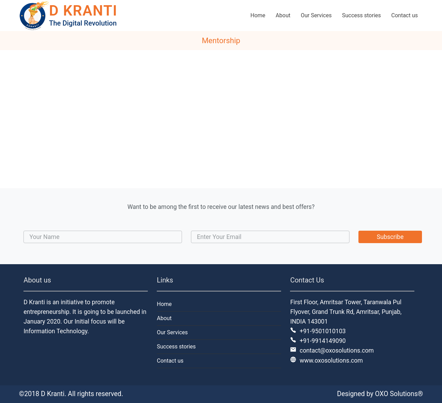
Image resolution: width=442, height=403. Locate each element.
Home (164, 304)
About (164, 318)
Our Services (172, 332)
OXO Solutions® (399, 394)
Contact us (170, 360)
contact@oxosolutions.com (332, 350)
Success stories (176, 346)
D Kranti (53, 394)
